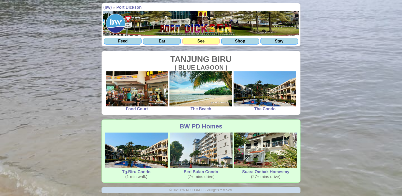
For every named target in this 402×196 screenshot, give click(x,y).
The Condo (265, 91)
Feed (123, 41)
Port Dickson (129, 7)
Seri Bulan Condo (201, 153)
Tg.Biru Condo (136, 153)
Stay (279, 41)
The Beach (200, 91)
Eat (162, 41)
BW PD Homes (201, 126)
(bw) (107, 7)
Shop (240, 41)
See (201, 41)
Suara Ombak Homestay (265, 153)
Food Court (137, 91)
